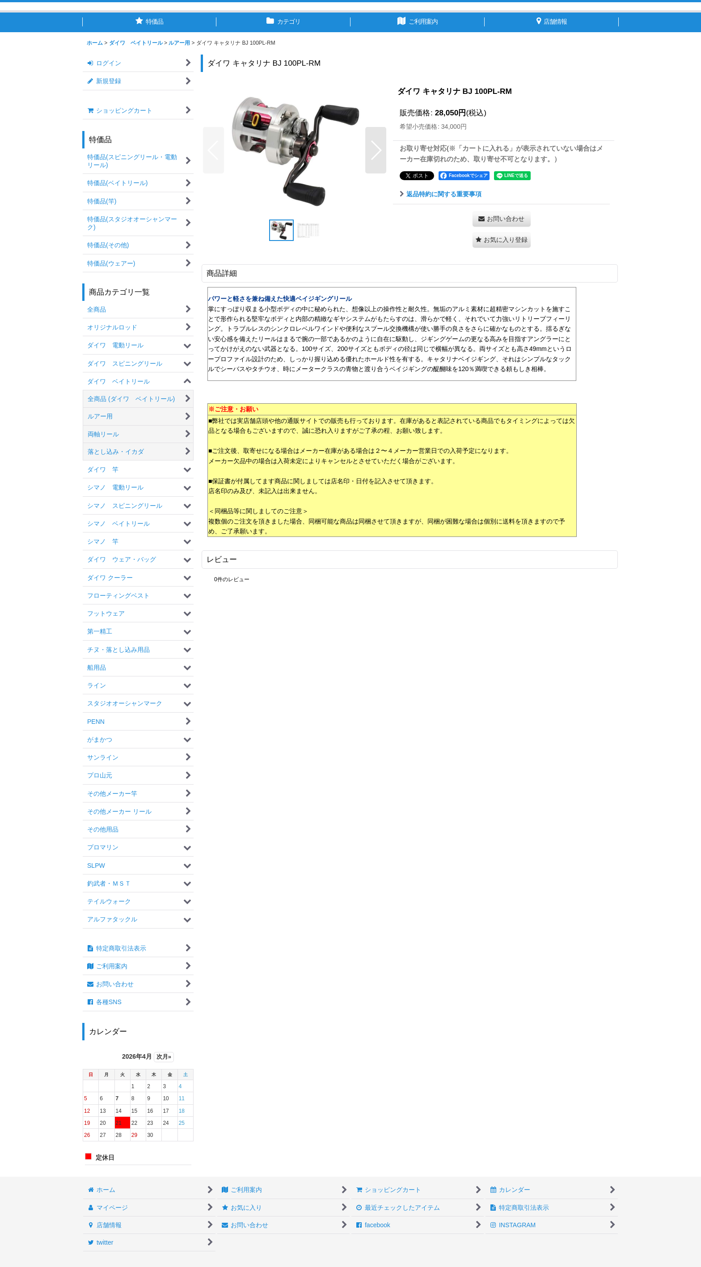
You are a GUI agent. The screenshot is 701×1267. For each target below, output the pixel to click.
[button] (213, 150)
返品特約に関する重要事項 (440, 194)
